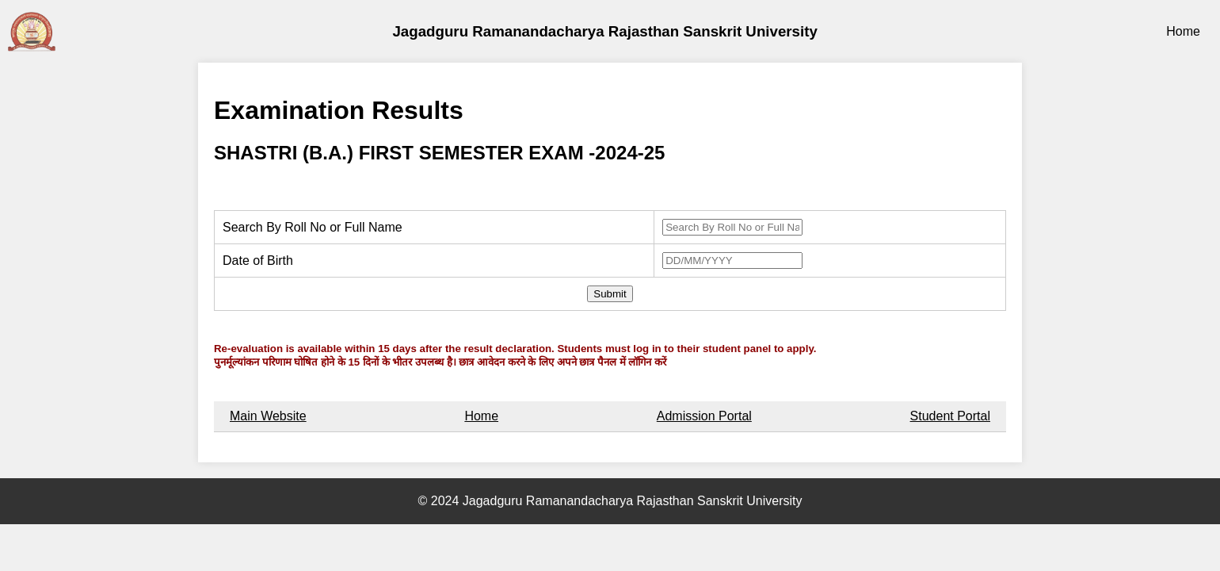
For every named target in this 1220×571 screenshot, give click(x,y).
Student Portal (950, 416)
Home (1183, 31)
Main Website (268, 416)
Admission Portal (704, 416)
